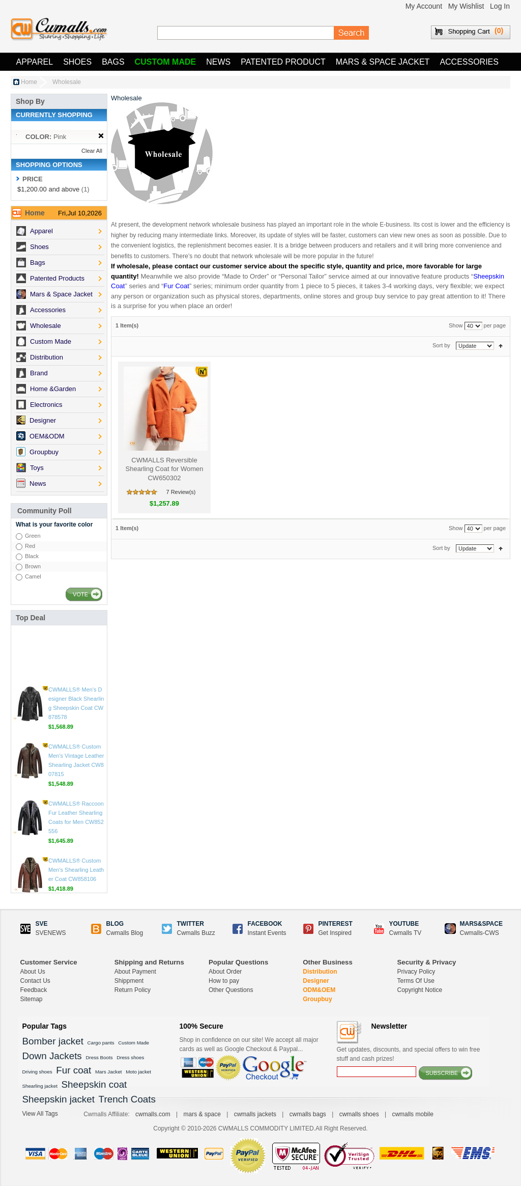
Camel (33, 576)
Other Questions (231, 990)
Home (29, 82)
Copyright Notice (420, 990)
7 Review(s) (180, 492)
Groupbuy (317, 999)
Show (456, 325)
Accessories (469, 62)
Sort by (441, 345)
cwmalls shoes (359, 1114)
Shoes (77, 62)
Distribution (320, 971)
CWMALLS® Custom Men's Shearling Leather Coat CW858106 (76, 815)
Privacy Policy (416, 971)
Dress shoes (130, 1057)
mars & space (201, 1114)
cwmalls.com (152, 1114)
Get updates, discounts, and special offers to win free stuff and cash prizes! (408, 1054)
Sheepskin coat (94, 1084)
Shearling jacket (39, 1086)
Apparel (34, 62)
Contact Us (35, 980)
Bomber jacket (52, 1041)
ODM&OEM (319, 990)
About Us (32, 971)
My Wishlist (466, 6)
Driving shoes (37, 1071)
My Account (424, 6)
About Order (225, 971)
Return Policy (132, 990)
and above (48, 189)
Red (30, 546)
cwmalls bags (308, 1114)
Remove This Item (101, 136)
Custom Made (165, 62)
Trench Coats (127, 1099)
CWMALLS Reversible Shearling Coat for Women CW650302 (165, 469)
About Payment (135, 971)
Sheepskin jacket (58, 1099)
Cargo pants (101, 1042)
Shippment (128, 980)
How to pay (224, 980)
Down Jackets (52, 1056)
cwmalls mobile (412, 1114)
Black (32, 556)
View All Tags (40, 1113)
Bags (113, 62)
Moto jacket (138, 1071)
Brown (33, 566)
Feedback (33, 990)
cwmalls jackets (255, 1114)
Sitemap (31, 999)
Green (33, 536)
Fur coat (73, 1070)
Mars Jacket (108, 1071)
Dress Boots (98, 1057)
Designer (316, 980)
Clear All (91, 151)
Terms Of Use (416, 980)
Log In (500, 6)
